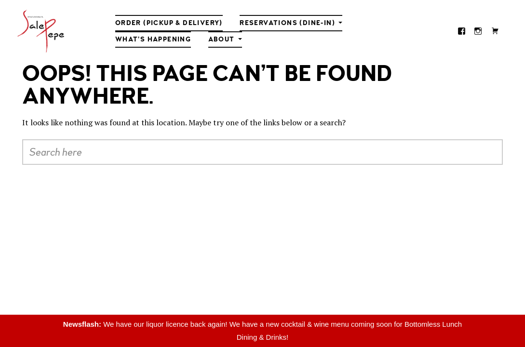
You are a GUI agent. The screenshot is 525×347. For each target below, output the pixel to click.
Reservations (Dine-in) (287, 23)
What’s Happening (153, 39)
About (221, 39)
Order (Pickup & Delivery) (169, 23)
